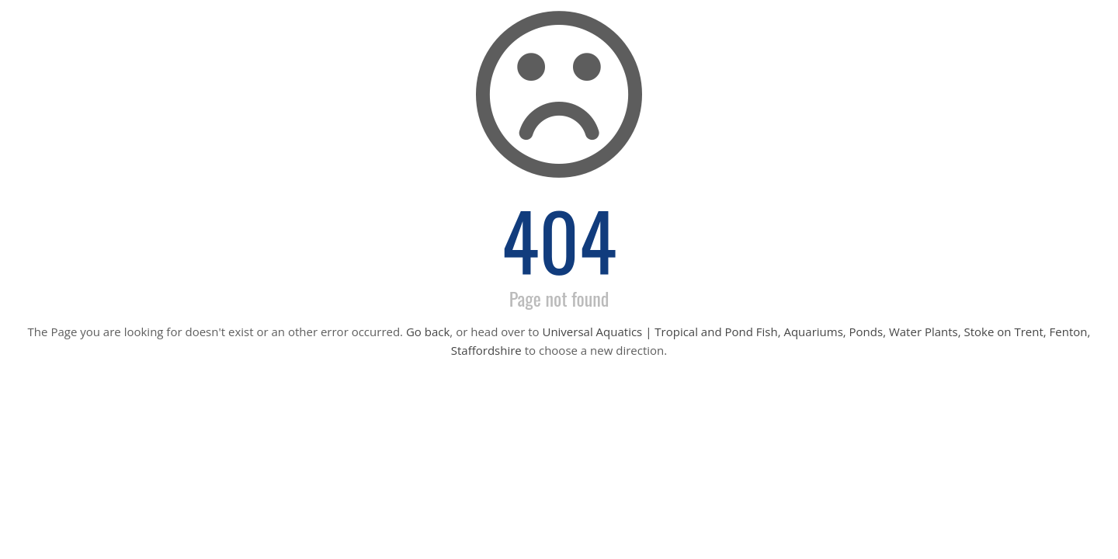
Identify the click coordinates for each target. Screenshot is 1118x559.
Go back (428, 331)
